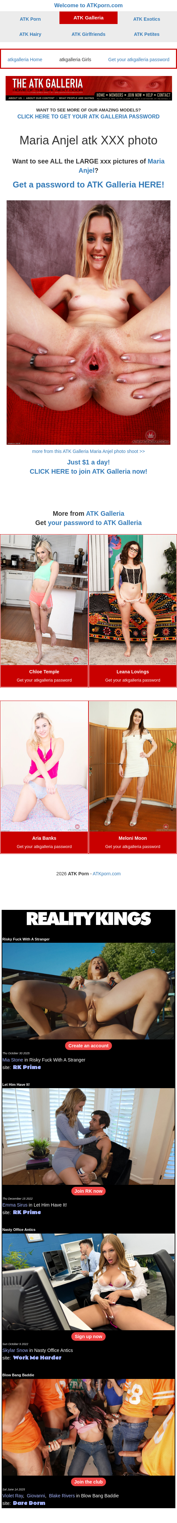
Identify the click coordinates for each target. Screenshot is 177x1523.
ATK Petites (146, 34)
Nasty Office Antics (18, 1230)
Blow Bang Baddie (18, 1375)
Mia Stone (12, 1059)
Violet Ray (12, 1495)
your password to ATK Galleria (95, 522)
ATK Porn (30, 19)
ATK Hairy (30, 34)
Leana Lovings (133, 671)
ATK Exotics (146, 19)
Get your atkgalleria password (138, 59)
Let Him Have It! (16, 1084)
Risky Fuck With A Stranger (26, 939)
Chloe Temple (44, 671)
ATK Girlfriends (88, 34)
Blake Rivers (62, 1495)
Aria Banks (44, 838)
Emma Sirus (14, 1205)
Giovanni (36, 1495)
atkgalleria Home (25, 59)
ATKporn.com (107, 873)
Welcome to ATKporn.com (88, 5)
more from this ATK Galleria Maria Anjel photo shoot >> (88, 451)
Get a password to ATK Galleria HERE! (88, 184)
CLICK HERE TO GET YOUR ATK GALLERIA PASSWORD (89, 116)
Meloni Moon (133, 838)
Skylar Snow (15, 1350)
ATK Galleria (88, 17)
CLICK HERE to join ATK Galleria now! (88, 471)
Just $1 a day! (88, 462)
